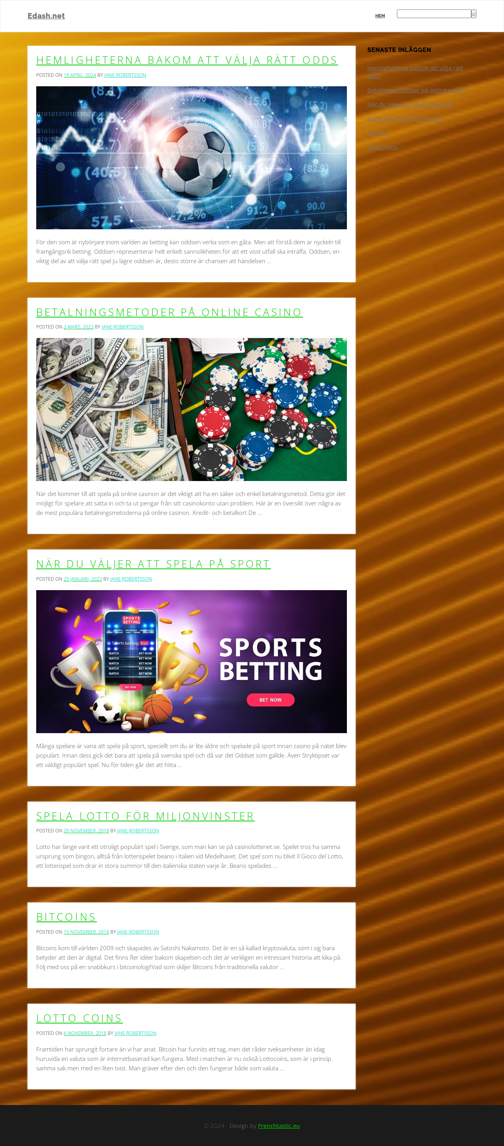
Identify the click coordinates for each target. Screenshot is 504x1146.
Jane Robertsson (125, 75)
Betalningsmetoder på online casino (169, 312)
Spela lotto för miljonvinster (145, 816)
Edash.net (46, 16)
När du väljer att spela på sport (153, 563)
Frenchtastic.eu (279, 1125)
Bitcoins (66, 916)
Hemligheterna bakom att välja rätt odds (187, 60)
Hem (380, 16)
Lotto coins (79, 1018)
